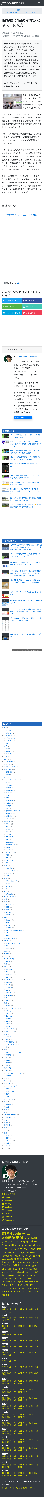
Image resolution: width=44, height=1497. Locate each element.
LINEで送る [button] (9, 307)
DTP (5, 759)
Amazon (6, 977)
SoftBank (9, 993)
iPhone (15, 1245)
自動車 (6, 1070)
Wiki (5, 891)
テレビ (6, 1065)
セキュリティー (9, 896)
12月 (15, 1320)
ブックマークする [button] (12, 313)
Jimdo (8, 850)
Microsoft (7, 917)
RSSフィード (8, 1488)
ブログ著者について (23, 417)
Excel (8, 935)
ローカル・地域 (9, 852)
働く (7, 1094)
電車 (5, 1128)
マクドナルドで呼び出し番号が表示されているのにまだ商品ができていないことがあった (25, 611)
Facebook (9, 800)
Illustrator (9, 974)
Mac (7, 946)
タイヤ (8, 1076)
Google (6, 909)
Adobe (6, 967)
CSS (7, 832)
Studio (8, 824)
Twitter (8, 803)
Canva (8, 1013)
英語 (7, 1107)
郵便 (5, 1109)
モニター (9, 741)
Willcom (9, 995)
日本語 (8, 1104)
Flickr (8, 883)
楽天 (5, 964)
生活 (5, 1133)
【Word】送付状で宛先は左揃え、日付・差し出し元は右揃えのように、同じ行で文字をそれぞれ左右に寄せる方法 (26, 547)
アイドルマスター (10, 860)
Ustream (9, 873)
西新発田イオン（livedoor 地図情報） (22, 215)
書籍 (4, 1275)
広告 (5, 777)
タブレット (8, 1000)
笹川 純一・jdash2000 (28, 356)
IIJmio (8, 985)
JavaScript (9, 834)
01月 (4, 1309)
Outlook (8, 920)
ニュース (7, 886)
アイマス (28, 1269)
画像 (28, 1262)
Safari (8, 1024)
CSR (7, 1096)
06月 (25, 1309)
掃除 (7, 1138)
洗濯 (7, 1135)
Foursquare (8, 1220)
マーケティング (11, 1086)
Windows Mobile (9, 938)
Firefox (8, 1019)
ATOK (8, 961)
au (7, 990)
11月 (9, 1312)
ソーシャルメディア (11, 780)
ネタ (5, 1130)
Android (8, 912)
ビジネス (7, 1083)
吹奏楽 (8, 1037)
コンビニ (9, 1141)
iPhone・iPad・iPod (13, 943)
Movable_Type (28, 1265)
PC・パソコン (8, 735)
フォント (7, 1241)
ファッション (8, 1099)
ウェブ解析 (10, 837)
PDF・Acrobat (8, 761)
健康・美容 (8, 1068)
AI (4, 728)
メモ (5, 1148)
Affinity (8, 1011)
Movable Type (10, 845)
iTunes (8, 948)
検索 (7, 907)
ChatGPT (9, 733)
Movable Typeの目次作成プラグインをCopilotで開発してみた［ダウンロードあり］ (25, 491)
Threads (9, 785)
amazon (5, 1272)
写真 (5, 878)
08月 (31, 1318)
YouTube (9, 868)
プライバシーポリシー (26, 1488)
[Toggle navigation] (39, 3)
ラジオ (6, 1039)
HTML (8, 829)
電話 (5, 1003)
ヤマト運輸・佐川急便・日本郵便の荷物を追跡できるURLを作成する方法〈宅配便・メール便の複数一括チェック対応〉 (25, 573)
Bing (7, 922)
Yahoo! (6, 951)
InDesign (9, 969)
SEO (7, 839)
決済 (5, 746)
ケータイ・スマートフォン (13, 980)
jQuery (8, 847)
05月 (20, 1309)
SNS (7, 798)
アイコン (16, 1288)
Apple (6, 941)
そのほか (7, 1146)
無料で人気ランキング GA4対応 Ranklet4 (26, 650)
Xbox (8, 1063)
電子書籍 (9, 772)
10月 (4, 1312)
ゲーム (6, 1057)
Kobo (8, 774)
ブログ (8, 819)
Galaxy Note (10, 998)
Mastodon (7, 1207)
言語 (5, 1102)
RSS (31, 1285)
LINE (7, 793)
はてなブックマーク (13, 811)
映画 (7, 876)
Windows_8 (6, 1288)
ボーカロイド (10, 1029)
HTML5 (28, 1291)
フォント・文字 (9, 767)
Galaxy (8, 982)
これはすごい (8, 1117)
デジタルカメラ (11, 881)
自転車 (6, 1122)
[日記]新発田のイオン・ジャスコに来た (21, 13)
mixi (7, 808)
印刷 (5, 756)
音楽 (5, 1034)
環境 (5, 889)
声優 (5, 1047)
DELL (8, 743)
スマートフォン (16, 1285)
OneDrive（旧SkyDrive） (14, 930)
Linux (8, 1026)
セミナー (5, 1291)
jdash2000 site (13, 3)
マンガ (6, 1081)
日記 (19, 10)
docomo (9, 987)
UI (22, 1269)
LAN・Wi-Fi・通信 (10, 1115)
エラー (35, 1291)
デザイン (7, 764)
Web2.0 (8, 904)
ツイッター (6, 1279)
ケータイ (6, 1265)
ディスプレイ (10, 738)
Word (8, 933)
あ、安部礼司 (10, 1042)
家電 (7, 1143)
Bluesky (8, 787)
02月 (9, 1309)
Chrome (8, 915)
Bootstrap (9, 842)
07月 (31, 1309)
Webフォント (33, 1288)
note (7, 795)
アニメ (6, 863)
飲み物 (8, 1055)
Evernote (9, 1016)
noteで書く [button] (29, 307)
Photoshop (9, 972)
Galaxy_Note (7, 1282)
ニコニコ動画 (10, 870)
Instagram (9, 790)
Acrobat (20, 1291)
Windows (9, 925)
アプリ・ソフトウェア (11, 1008)
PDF (33, 1249)
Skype (8, 1006)
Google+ (9, 806)
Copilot (8, 730)
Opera (8, 1021)
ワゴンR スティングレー (14, 1073)
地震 (5, 899)
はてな (6, 956)
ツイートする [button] (10, 300)
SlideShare (9, 816)
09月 (36, 1309)
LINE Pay (9, 754)
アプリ (18, 1275)
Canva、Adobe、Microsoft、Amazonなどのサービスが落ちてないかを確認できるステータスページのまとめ (25, 444)
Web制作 (7, 821)
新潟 (7, 855)
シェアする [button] (28, 300)
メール (29, 1272)
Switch (8, 1060)
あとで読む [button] (29, 313)
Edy (7, 748)
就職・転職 (10, 1091)
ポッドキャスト (11, 1044)
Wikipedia (9, 894)
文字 (14, 1279)
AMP (7, 826)
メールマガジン (9, 1032)
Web (5, 902)
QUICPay (9, 751)
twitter (27, 1234)
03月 (15, 1318)
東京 (7, 857)
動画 (5, 865)
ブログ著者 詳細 (8, 1194)
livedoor (6, 954)
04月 (15, 1309)
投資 (7, 1089)
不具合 (36, 1272)
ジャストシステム (10, 959)
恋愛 (5, 1078)
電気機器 (7, 1125)
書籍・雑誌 (8, 769)
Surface (8, 928)
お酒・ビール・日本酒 (13, 1052)
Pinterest (9, 813)
